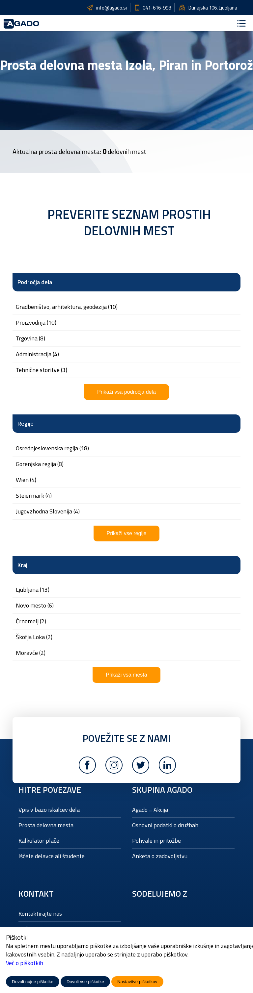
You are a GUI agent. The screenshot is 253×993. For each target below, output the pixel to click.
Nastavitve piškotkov (137, 981)
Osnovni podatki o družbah (165, 825)
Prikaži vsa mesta (126, 675)
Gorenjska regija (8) (40, 464)
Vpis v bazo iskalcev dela (49, 809)
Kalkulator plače (38, 840)
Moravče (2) (30, 653)
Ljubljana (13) (32, 589)
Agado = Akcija (150, 809)
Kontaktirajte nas (40, 913)
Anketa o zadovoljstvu (159, 856)
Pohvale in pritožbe (156, 840)
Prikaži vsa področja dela (126, 392)
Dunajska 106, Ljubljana (212, 8)
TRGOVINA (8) (30, 338)
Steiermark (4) (34, 495)
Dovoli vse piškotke (85, 981)
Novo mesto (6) (35, 605)
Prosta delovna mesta (45, 825)
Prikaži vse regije (127, 533)
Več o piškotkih (24, 962)
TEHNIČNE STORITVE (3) (41, 370)
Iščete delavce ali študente (51, 856)
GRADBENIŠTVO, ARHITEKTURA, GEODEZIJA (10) (67, 307)
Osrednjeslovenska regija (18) (52, 448)
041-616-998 (157, 8)
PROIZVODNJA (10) (36, 322)
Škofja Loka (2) (34, 637)
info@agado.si (111, 8)
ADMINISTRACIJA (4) (37, 354)
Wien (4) (26, 480)
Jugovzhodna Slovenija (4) (48, 511)
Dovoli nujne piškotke (32, 981)
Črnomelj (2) (31, 621)
